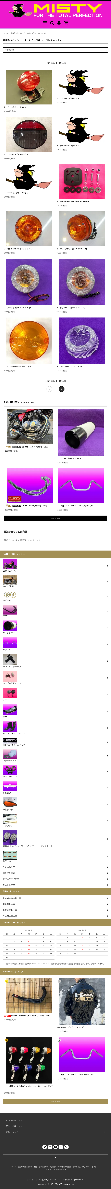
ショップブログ (50, 1169)
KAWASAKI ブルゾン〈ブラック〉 (71, 1027)
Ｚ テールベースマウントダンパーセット (73, 202)
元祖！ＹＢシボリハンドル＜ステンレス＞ (75, 506)
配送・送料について (41, 1167)
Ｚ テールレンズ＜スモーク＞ (16, 154)
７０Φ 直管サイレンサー (69, 459)
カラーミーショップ (33, 1180)
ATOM (64, 1169)
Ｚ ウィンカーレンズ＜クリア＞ (70, 367)
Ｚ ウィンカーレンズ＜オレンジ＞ (18, 367)
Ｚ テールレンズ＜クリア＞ (68, 146)
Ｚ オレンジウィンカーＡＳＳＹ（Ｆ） (19, 249)
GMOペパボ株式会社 (63, 1180)
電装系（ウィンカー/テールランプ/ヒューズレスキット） (29, 33)
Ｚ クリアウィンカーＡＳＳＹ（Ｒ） (71, 308)
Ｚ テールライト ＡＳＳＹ (15, 107)
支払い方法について (25, 1167)
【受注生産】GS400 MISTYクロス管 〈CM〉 (26, 506)
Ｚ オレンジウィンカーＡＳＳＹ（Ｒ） (72, 249)
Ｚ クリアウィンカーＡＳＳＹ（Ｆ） (18, 308)
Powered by (55, 1184)
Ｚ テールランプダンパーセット (17, 193)
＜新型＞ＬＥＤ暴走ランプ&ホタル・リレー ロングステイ (28, 1087)
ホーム (6, 33)
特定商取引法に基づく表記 (71, 1167)
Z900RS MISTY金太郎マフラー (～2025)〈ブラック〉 (29, 1016)
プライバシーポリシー (90, 1167)
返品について (55, 1167)
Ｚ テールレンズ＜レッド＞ (68, 98)
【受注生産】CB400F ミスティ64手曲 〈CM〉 (27, 447)
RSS (59, 1169)
